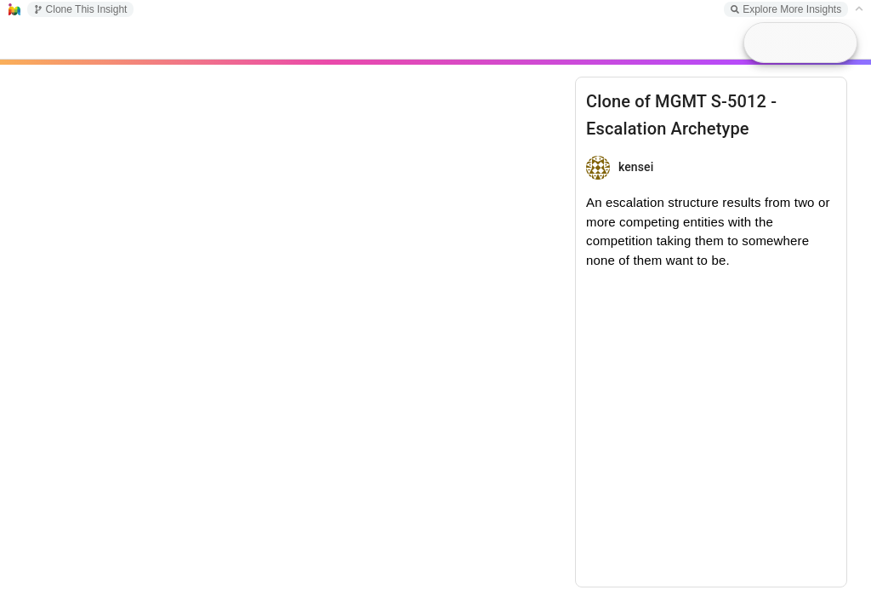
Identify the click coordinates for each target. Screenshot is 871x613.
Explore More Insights (786, 9)
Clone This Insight (81, 9)
